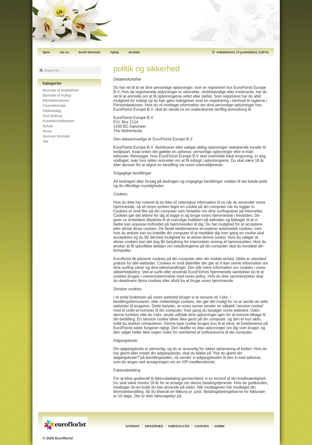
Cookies (202, 426)
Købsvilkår (178, 426)
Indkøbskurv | (242, 52)
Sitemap (133, 426)
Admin (219, 426)
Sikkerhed (154, 426)
